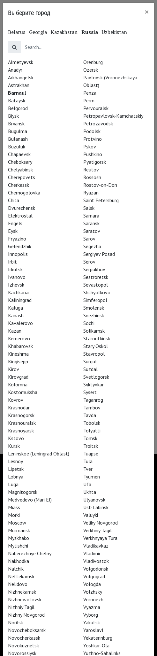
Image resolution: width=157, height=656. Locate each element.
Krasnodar (19, 407)
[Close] (146, 12)
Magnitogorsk (22, 492)
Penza (89, 93)
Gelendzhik (19, 246)
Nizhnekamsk (22, 592)
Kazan (14, 331)
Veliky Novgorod (100, 522)
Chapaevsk (19, 154)
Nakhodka (18, 561)
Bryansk (16, 123)
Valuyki (90, 515)
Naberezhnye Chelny (29, 553)
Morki (14, 515)
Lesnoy (15, 461)
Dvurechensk (21, 208)
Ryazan (91, 192)
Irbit (12, 261)
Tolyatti (92, 430)
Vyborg (90, 615)
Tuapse (90, 453)
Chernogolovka (24, 192)
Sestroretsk (95, 277)
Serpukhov (94, 269)
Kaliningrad (20, 300)
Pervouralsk (95, 108)
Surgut (90, 361)
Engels (15, 223)
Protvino (92, 139)
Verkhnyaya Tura (100, 538)
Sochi (88, 323)
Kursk (14, 446)
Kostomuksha (22, 392)
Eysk (13, 231)
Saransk (91, 223)
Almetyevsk (20, 62)
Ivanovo (17, 277)
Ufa (87, 484)
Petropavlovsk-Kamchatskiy (113, 116)
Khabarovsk (20, 346)
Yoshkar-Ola (96, 645)
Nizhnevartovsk (24, 599)
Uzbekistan (114, 32)
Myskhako (18, 538)
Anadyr (15, 70)
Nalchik (16, 568)
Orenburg (93, 62)
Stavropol (94, 354)
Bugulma (17, 131)
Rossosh (92, 177)
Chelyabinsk (20, 169)
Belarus (16, 32)
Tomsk (90, 438)
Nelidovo (17, 584)
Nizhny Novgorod (26, 615)
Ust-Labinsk (95, 507)
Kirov (13, 369)
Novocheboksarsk (27, 630)
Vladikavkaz (95, 545)
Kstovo (16, 438)
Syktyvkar (93, 384)
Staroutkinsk (96, 338)
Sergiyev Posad (99, 254)
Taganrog (93, 400)
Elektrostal (20, 215)
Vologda (92, 584)
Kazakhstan (64, 32)
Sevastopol (95, 284)
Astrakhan (18, 85)
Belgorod (18, 108)
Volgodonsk (95, 568)
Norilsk (15, 622)
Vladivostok (96, 561)
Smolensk (93, 307)
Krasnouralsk (22, 423)
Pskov (89, 146)
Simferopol (95, 300)
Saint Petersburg (101, 200)
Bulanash (18, 139)
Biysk (13, 116)
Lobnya (15, 476)
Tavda (89, 415)
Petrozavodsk (98, 123)
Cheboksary (20, 162)
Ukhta (89, 492)
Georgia (38, 32)
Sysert (90, 392)
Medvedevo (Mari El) (30, 499)
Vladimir (92, 553)
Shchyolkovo (96, 292)
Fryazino (17, 238)
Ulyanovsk (94, 499)
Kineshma (18, 354)
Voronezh (93, 599)
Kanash (16, 315)
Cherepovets (21, 177)
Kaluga (15, 307)
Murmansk (19, 530)
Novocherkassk (24, 638)
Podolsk (92, 131)
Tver (88, 469)
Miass (14, 507)
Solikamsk (94, 331)
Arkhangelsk (21, 77)
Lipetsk (16, 469)
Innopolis (18, 254)
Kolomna (17, 384)
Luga (13, 484)
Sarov (89, 238)
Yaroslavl (93, 630)
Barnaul (17, 93)
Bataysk (16, 100)
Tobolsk (91, 423)
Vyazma (91, 607)
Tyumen (91, 476)
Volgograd (94, 576)
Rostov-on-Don (100, 185)
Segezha (92, 246)
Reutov (91, 169)
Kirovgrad (18, 377)
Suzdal (90, 369)
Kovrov (15, 400)
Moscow (17, 522)
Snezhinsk (93, 315)
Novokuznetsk (23, 645)
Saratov (91, 231)
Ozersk (90, 70)
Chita (13, 200)
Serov (89, 261)
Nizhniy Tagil (21, 607)
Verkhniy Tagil (97, 530)
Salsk (88, 208)
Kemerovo (19, 338)
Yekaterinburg (97, 638)
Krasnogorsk (21, 415)
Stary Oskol (95, 346)
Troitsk (90, 446)
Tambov (92, 407)
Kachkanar (19, 292)
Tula (88, 461)
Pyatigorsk (94, 162)
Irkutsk (15, 269)
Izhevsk (16, 284)
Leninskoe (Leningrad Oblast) (38, 453)
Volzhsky (92, 592)
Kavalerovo (20, 323)
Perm (88, 100)
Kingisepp (18, 361)
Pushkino (92, 154)
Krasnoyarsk (21, 430)
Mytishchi (18, 545)
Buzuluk (16, 146)
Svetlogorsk (96, 377)
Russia (89, 32)
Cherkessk (18, 185)
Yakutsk (91, 622)
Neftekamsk (21, 576)
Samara (91, 215)
